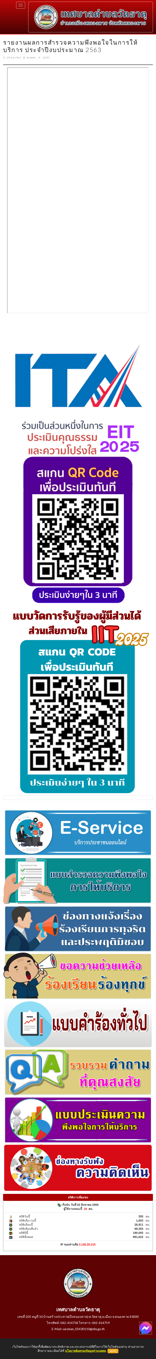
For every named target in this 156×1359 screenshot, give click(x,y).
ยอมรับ (113, 1351)
